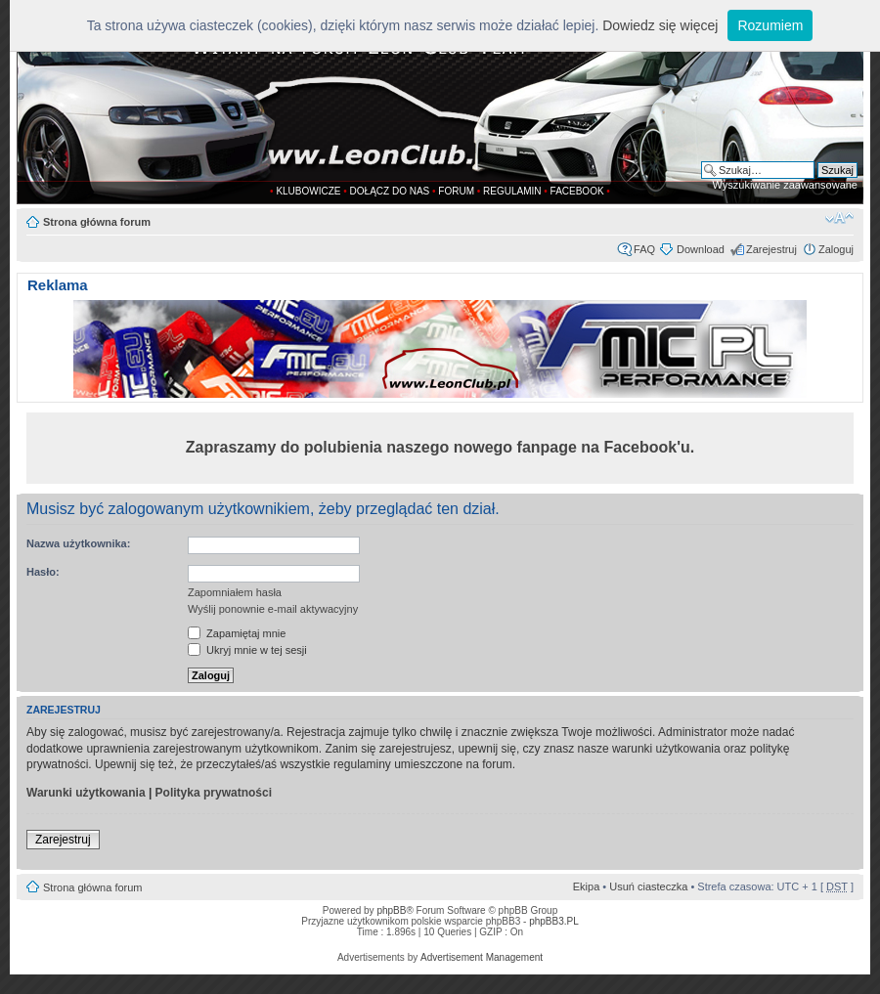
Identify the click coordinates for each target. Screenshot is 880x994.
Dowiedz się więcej (660, 25)
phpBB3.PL (554, 921)
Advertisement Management (481, 957)
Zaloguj (836, 249)
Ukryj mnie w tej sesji (247, 650)
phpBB (391, 910)
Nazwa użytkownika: (78, 543)
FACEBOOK (577, 191)
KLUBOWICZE (308, 191)
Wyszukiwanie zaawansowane (785, 185)
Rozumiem (770, 25)
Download (701, 249)
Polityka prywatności (213, 793)
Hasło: (43, 572)
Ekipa (586, 886)
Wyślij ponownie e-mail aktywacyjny (273, 609)
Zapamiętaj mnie (237, 633)
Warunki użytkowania (86, 793)
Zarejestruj (771, 249)
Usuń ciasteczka (648, 886)
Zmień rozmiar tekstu (839, 218)
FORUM (456, 191)
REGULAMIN (512, 191)
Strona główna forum (97, 222)
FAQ (644, 249)
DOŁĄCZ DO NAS (390, 191)
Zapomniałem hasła (235, 592)
